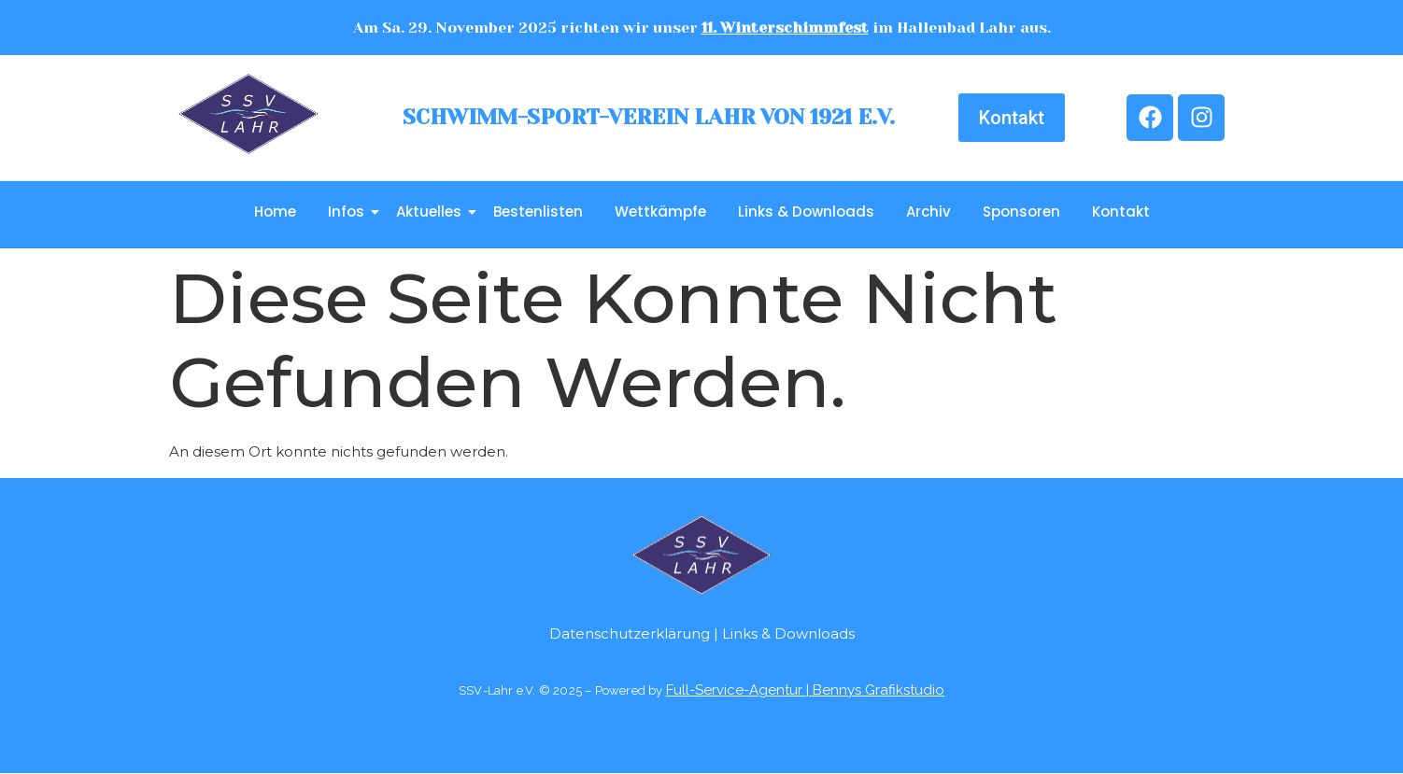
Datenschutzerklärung (629, 633)
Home (275, 211)
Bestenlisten (538, 211)
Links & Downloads (806, 211)
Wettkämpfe (660, 211)
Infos (349, 211)
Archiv (928, 211)
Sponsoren (1021, 211)
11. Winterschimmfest (785, 27)
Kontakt (1121, 211)
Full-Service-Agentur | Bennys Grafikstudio (805, 690)
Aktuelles (432, 211)
